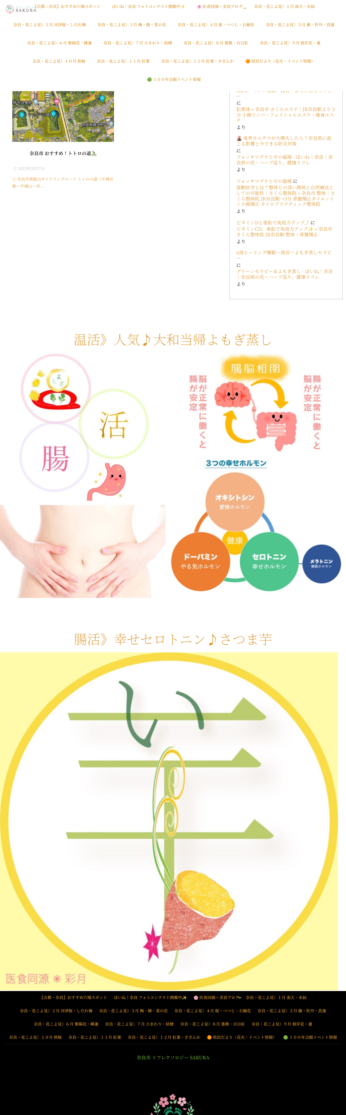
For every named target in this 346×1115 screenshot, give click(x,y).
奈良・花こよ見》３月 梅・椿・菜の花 (131, 28)
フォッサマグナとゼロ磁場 (264, 181)
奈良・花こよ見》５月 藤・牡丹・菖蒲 (300, 28)
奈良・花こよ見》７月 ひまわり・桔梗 (137, 46)
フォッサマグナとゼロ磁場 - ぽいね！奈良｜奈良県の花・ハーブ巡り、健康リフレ (284, 160)
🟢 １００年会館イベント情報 (174, 83)
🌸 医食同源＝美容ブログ (220, 10)
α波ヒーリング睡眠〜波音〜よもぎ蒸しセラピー (284, 93)
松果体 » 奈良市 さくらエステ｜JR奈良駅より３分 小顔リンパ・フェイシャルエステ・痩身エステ (286, 115)
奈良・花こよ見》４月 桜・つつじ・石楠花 (216, 28)
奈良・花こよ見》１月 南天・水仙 (284, 10)
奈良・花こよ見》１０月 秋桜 (58, 64)
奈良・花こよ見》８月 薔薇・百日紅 (216, 46)
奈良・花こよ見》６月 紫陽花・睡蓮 (59, 46)
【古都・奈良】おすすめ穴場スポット (66, 10)
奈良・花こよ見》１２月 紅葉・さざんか (197, 64)
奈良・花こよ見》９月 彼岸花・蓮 (290, 46)
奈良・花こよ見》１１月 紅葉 (123, 64)
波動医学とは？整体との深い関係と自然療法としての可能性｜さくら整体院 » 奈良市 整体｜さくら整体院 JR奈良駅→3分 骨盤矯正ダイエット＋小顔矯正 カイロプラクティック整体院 (285, 196)
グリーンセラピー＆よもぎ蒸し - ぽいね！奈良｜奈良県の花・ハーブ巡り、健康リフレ (284, 274)
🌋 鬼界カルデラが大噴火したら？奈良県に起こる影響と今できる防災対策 (283, 141)
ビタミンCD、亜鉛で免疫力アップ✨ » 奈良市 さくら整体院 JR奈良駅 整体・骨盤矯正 (284, 232)
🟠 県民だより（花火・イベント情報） (280, 64)
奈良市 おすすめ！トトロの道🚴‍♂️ (63, 153)
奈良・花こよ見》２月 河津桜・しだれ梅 (49, 28)
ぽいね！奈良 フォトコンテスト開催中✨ (148, 10)
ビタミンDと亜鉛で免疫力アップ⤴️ (272, 223)
